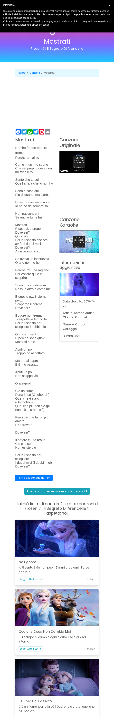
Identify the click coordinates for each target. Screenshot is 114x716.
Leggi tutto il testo (30, 579)
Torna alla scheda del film (33, 478)
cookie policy (29, 18)
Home (22, 73)
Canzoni (34, 73)
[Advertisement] (57, 103)
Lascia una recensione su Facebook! (57, 491)
